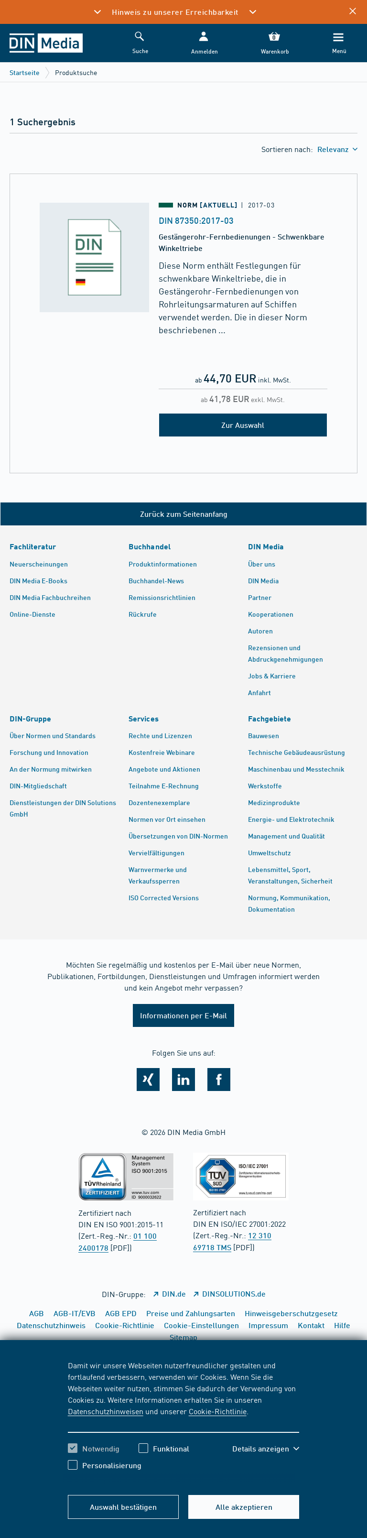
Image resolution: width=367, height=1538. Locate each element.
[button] (203, 43)
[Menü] (338, 43)
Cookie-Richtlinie (218, 1411)
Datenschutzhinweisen (105, 1411)
